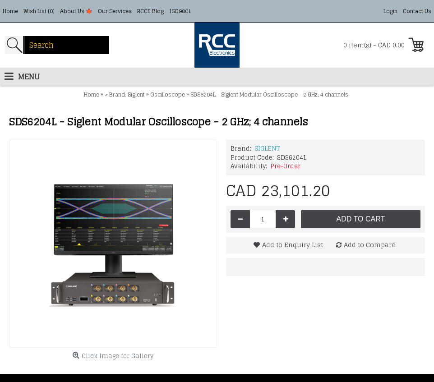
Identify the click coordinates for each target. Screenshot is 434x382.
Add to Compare (370, 244)
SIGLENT (267, 148)
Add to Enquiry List (292, 244)
